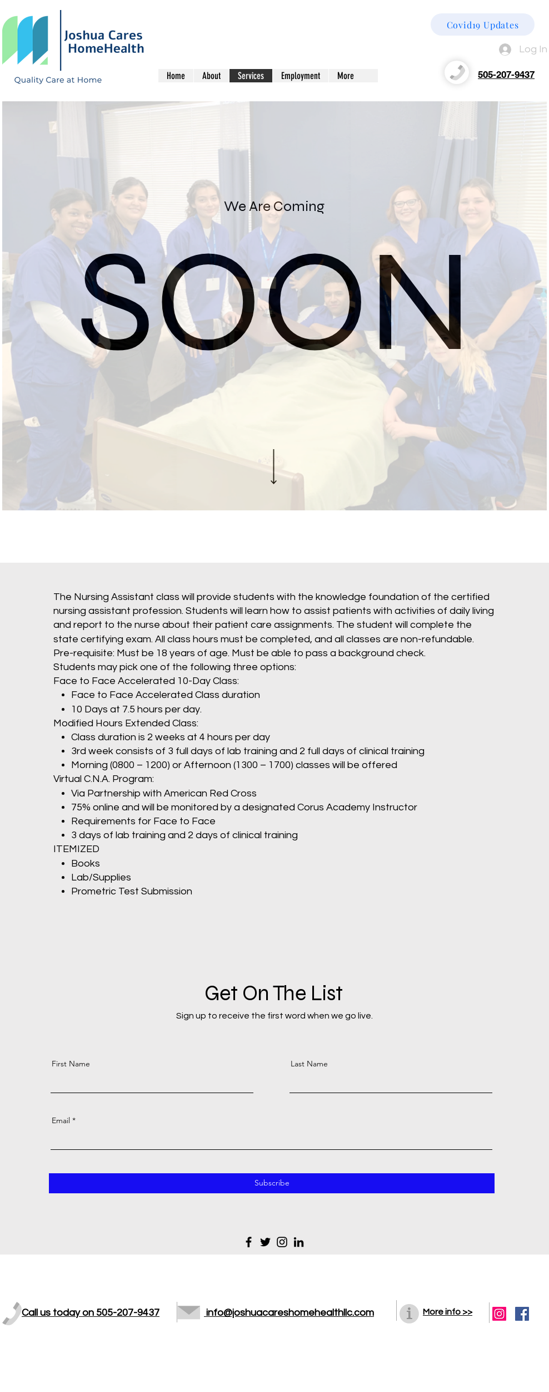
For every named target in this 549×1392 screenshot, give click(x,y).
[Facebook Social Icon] (522, 1314)
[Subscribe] (272, 1183)
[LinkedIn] (299, 1242)
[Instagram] (282, 1242)
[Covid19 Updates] (483, 24)
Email (61, 1120)
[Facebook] (249, 1242)
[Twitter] (265, 1242)
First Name (71, 1064)
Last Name (309, 1064)
